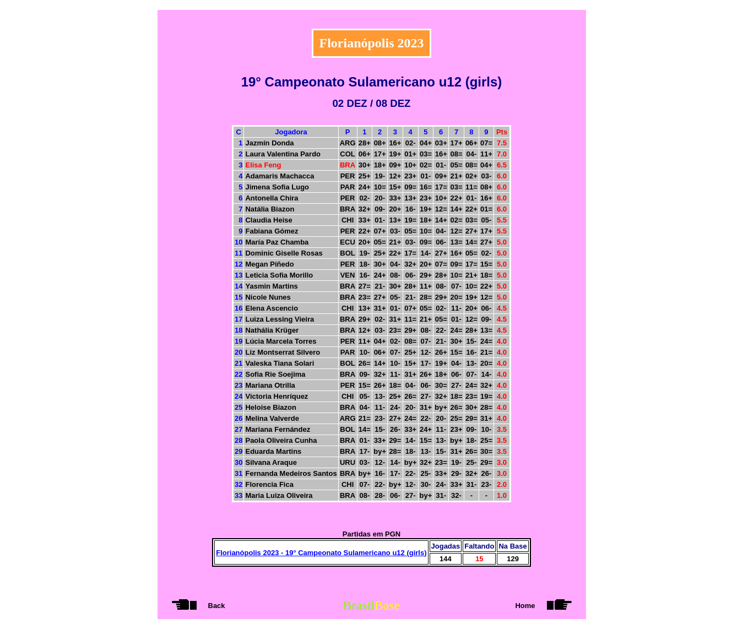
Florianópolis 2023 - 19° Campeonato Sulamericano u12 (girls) (321, 553)
